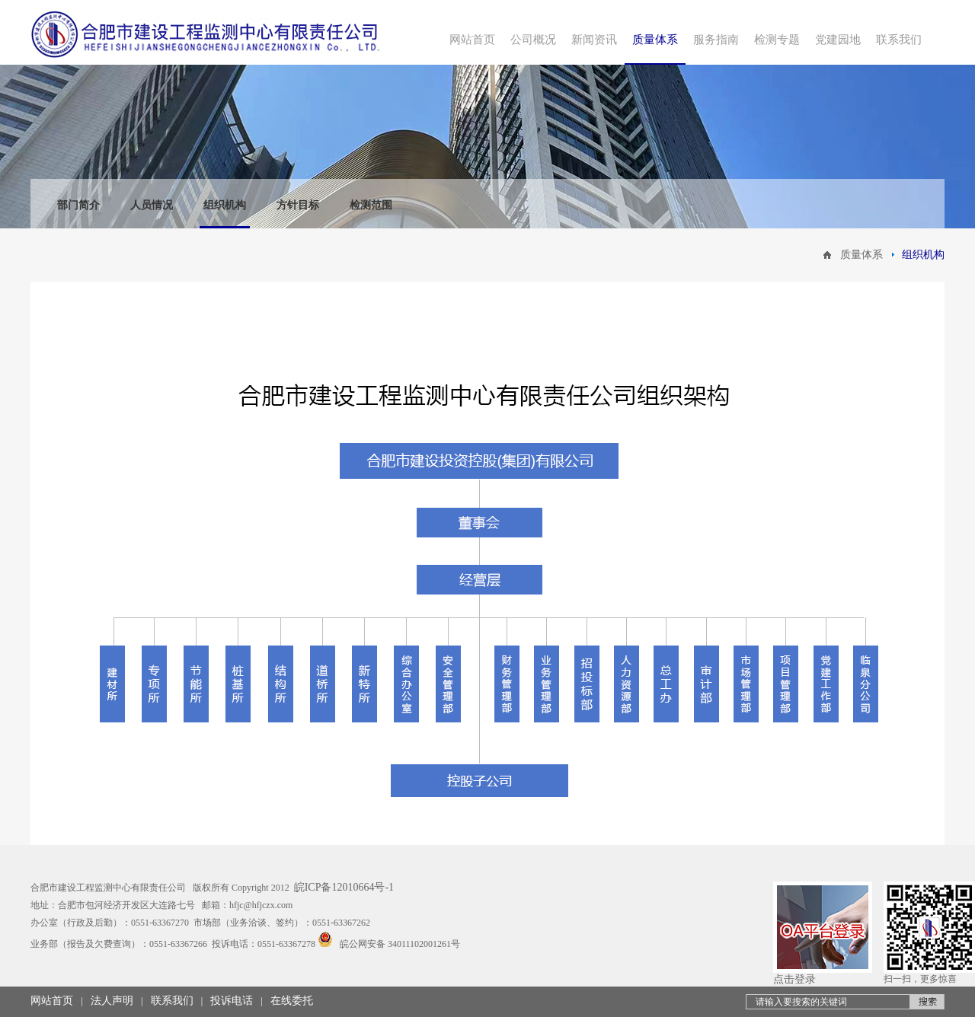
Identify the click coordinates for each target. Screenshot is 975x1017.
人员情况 (151, 205)
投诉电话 (231, 1000)
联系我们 (172, 1000)
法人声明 (112, 1000)
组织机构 (224, 205)
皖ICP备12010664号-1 (344, 887)
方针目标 (298, 205)
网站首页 (51, 1000)
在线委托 (291, 1000)
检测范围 (371, 205)
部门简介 (78, 205)
